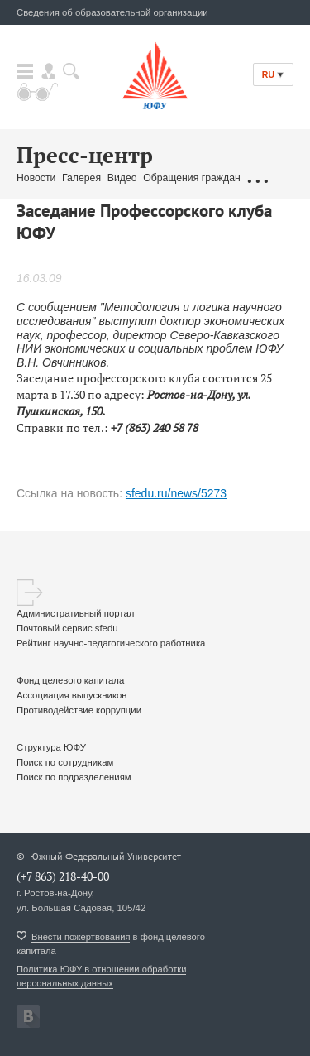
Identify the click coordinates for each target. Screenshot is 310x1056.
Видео (122, 178)
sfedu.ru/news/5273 (176, 493)
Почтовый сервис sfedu (67, 628)
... (257, 178)
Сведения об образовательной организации (112, 12)
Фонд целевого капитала (70, 680)
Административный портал (75, 613)
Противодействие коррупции (79, 710)
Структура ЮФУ (51, 747)
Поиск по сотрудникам (65, 762)
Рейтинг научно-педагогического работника (111, 643)
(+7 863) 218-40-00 (63, 876)
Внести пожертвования (80, 937)
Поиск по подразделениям (74, 777)
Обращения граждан (192, 178)
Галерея (81, 178)
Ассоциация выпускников (71, 695)
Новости (36, 178)
